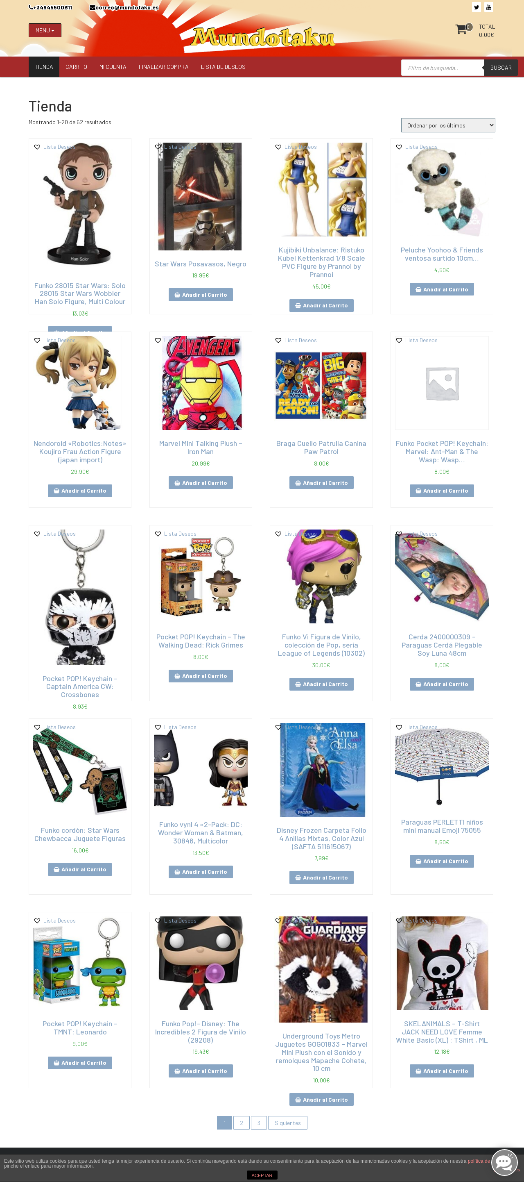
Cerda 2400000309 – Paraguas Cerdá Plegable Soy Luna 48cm (442, 644)
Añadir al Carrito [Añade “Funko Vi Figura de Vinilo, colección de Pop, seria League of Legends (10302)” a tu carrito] (325, 683)
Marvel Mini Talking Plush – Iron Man (200, 447)
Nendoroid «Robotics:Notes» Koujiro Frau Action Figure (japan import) (80, 451)
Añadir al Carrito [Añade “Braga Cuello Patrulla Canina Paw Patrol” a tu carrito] (325, 482)
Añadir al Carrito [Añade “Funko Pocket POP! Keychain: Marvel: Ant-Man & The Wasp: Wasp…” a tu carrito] (445, 490)
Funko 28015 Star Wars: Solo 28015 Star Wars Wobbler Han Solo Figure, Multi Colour (80, 293)
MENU (45, 30)
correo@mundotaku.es (124, 7)
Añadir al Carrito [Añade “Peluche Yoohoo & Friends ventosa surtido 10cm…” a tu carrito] (445, 289)
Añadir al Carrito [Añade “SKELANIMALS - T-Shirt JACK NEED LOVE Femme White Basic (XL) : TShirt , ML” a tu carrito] (445, 1070)
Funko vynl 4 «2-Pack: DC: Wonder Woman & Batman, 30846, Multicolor (200, 832)
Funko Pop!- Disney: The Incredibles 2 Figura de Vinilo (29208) (200, 1031)
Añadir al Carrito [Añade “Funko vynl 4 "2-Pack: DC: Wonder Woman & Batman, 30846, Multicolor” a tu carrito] (204, 871)
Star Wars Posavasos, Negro (200, 263)
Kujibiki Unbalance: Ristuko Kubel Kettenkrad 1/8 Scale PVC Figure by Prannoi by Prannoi (321, 261)
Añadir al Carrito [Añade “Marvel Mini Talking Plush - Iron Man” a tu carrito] (204, 482)
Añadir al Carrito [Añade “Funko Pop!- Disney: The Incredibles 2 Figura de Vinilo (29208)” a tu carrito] (204, 1070)
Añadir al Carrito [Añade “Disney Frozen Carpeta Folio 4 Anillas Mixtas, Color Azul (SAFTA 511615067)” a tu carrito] (325, 877)
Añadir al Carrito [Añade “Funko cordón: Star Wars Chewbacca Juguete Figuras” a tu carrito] (83, 869)
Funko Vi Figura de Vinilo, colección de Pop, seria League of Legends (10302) (321, 644)
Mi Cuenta (112, 66)
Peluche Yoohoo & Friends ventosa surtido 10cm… (442, 253)
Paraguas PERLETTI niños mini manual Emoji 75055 (442, 825)
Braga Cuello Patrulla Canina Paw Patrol (321, 447)
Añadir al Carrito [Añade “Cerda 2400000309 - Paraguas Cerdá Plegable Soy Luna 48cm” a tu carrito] (445, 683)
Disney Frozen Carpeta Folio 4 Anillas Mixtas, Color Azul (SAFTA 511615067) (321, 838)
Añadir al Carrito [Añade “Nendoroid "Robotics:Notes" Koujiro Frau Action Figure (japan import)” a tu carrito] (83, 490)
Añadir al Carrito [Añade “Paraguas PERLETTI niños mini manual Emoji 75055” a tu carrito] (445, 860)
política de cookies (488, 1161)
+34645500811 (50, 7)
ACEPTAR (261, 1175)
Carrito (76, 66)
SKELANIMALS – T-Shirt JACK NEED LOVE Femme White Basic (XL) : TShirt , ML (442, 1031)
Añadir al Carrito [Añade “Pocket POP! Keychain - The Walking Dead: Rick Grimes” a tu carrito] (204, 675)
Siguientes (288, 1122)
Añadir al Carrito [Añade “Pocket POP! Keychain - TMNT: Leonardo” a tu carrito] (83, 1062)
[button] (54, 147)
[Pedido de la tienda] (448, 125)
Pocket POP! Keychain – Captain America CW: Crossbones (80, 686)
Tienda (44, 66)
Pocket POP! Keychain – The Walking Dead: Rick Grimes (200, 640)
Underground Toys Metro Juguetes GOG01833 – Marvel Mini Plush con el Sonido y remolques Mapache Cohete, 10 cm (321, 1052)
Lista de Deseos (223, 66)
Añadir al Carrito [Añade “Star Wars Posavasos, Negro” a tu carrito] (204, 294)
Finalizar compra (164, 66)
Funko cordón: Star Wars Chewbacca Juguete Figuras (80, 834)
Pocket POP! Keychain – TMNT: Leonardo (80, 1027)
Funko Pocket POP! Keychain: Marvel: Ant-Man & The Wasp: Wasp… (442, 451)
